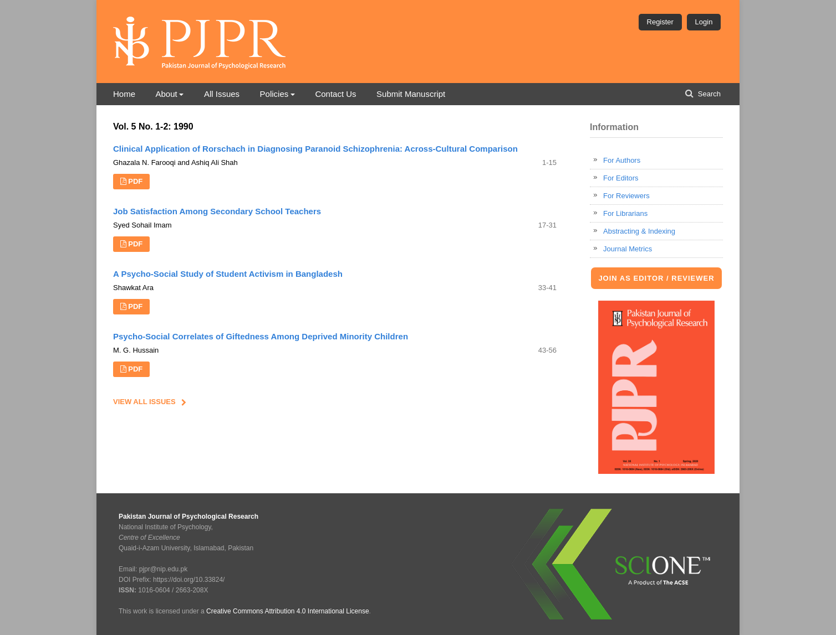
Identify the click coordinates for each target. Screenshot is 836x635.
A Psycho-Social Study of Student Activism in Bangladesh (228, 273)
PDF (135, 181)
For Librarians (625, 213)
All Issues (221, 94)
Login (704, 22)
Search (708, 94)
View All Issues (144, 401)
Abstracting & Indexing (639, 231)
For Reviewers (626, 196)
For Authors (621, 160)
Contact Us (335, 94)
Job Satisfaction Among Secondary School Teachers (217, 211)
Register (660, 22)
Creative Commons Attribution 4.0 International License (287, 611)
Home (124, 94)
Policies (274, 94)
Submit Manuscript (410, 94)
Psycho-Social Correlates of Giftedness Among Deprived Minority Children (260, 336)
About (166, 94)
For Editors (621, 178)
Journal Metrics (627, 249)
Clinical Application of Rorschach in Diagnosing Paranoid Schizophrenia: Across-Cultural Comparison (315, 148)
